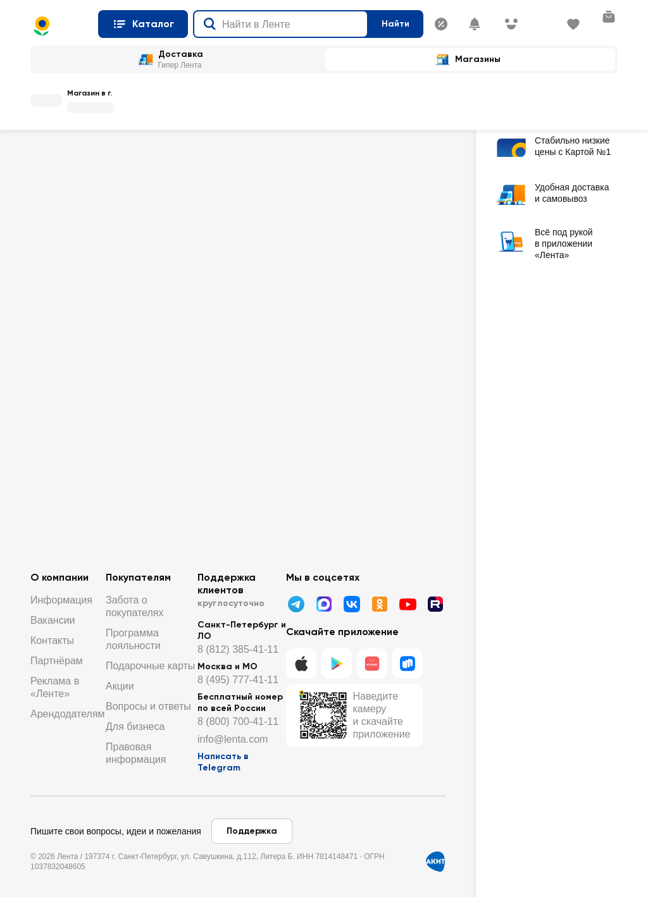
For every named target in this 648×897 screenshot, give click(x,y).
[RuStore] (407, 663)
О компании (59, 577)
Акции (120, 686)
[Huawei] (372, 663)
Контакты (52, 640)
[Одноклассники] (380, 604)
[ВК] (352, 604)
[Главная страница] (59, 26)
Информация (61, 600)
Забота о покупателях (134, 606)
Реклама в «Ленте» (54, 687)
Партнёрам (56, 660)
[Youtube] (407, 604)
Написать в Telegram (223, 762)
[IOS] (301, 663)
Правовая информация (136, 753)
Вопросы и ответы (148, 706)
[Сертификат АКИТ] (435, 861)
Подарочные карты (150, 665)
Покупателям (138, 577)
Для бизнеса (135, 726)
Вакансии (52, 620)
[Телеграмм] (296, 604)
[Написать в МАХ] (324, 604)
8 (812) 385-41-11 (237, 649)
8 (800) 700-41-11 (237, 721)
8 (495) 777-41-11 (237, 679)
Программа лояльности (133, 639)
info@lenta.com (232, 739)
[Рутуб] (435, 604)
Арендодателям (67, 713)
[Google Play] (336, 663)
